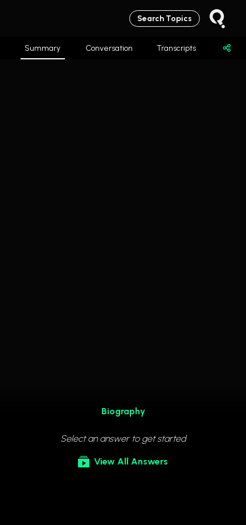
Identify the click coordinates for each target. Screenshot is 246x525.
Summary (42, 51)
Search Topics (164, 18)
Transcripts (176, 48)
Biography (123, 411)
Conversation (109, 48)
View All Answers (123, 461)
